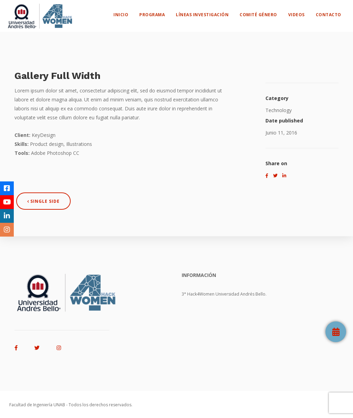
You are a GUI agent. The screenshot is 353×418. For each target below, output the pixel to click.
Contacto (334, 12)
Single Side (43, 201)
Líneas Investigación (208, 12)
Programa (158, 12)
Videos (302, 12)
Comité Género (265, 12)
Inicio (127, 12)
